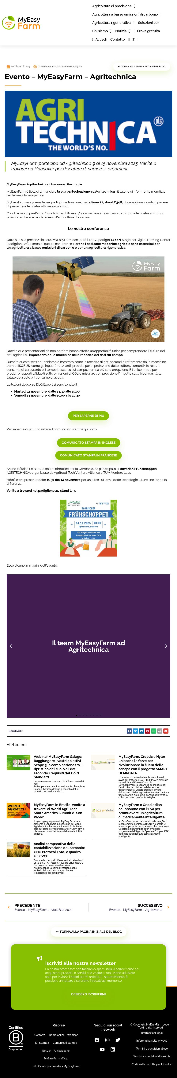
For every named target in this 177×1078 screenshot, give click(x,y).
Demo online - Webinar (63, 1034)
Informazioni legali (152, 1032)
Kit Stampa (42, 1042)
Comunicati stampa (65, 1042)
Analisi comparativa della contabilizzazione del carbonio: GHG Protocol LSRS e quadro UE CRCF (59, 850)
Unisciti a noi (62, 1050)
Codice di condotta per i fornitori (152, 1064)
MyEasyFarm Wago (56, 1058)
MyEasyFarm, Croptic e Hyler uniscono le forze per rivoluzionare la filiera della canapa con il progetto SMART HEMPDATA (143, 765)
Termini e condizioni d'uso (152, 1048)
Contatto (39, 1034)
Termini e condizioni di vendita (152, 1056)
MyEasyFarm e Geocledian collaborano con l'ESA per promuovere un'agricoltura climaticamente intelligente (142, 811)
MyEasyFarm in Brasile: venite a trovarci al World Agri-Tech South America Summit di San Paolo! (59, 811)
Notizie (46, 1050)
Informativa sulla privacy (151, 1040)
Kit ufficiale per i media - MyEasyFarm (56, 1066)
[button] (11, 646)
